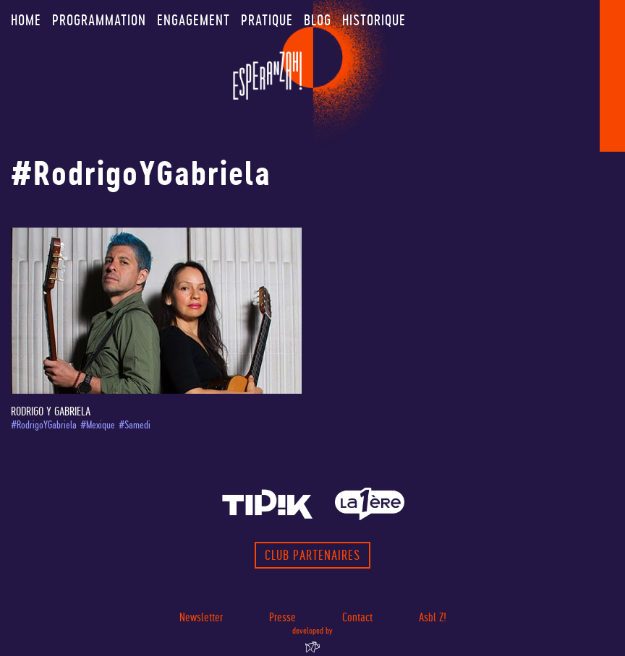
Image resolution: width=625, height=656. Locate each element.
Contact (357, 617)
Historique (374, 20)
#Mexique (97, 425)
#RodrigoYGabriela (44, 425)
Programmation (99, 20)
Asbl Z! (432, 617)
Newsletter (201, 617)
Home (26, 20)
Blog (317, 20)
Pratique (267, 20)
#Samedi (134, 425)
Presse (282, 617)
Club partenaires (312, 555)
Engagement (193, 20)
